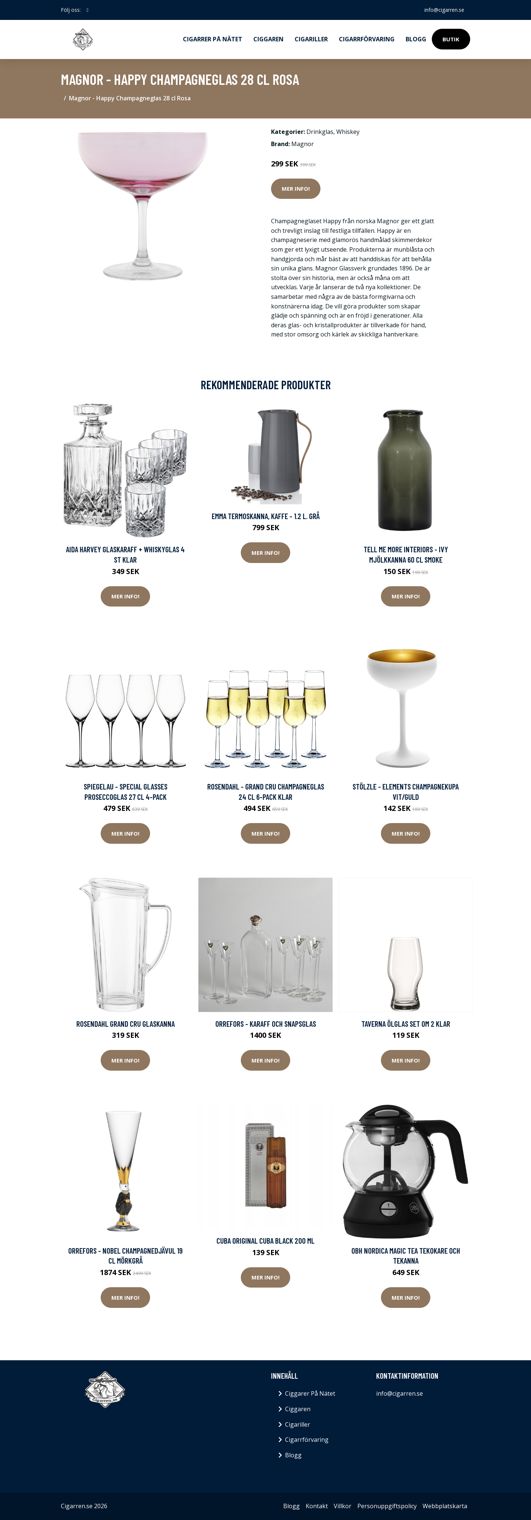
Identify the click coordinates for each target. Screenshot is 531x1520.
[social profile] (87, 10)
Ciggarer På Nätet (310, 1393)
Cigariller (311, 39)
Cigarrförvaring (367, 39)
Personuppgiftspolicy (387, 1506)
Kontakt (317, 1506)
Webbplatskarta (445, 1506)
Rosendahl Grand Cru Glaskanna (125, 1023)
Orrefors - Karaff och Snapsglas (265, 1023)
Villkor (342, 1506)
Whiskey (348, 132)
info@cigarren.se (444, 9)
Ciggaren (268, 39)
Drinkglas (319, 132)
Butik (450, 39)
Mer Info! (296, 188)
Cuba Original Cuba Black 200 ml (265, 1240)
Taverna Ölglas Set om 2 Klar (405, 1023)
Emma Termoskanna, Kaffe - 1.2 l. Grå (266, 516)
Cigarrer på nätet (212, 39)
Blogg (416, 39)
